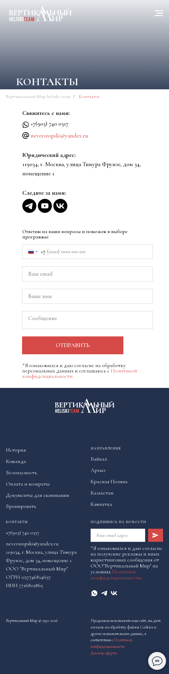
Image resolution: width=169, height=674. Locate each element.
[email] (87, 273)
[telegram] (104, 593)
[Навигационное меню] (159, 13)
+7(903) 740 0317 (50, 123)
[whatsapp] (94, 593)
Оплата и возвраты (28, 483)
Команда (16, 461)
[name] (87, 296)
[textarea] (87, 320)
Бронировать (21, 506)
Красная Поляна (109, 481)
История (16, 450)
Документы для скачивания (37, 495)
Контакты (17, 522)
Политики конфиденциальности (116, 574)
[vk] (114, 593)
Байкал (99, 458)
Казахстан (102, 492)
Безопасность (21, 472)
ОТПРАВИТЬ (73, 345)
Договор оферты (104, 653)
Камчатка (101, 504)
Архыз (98, 470)
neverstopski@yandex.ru (59, 135)
